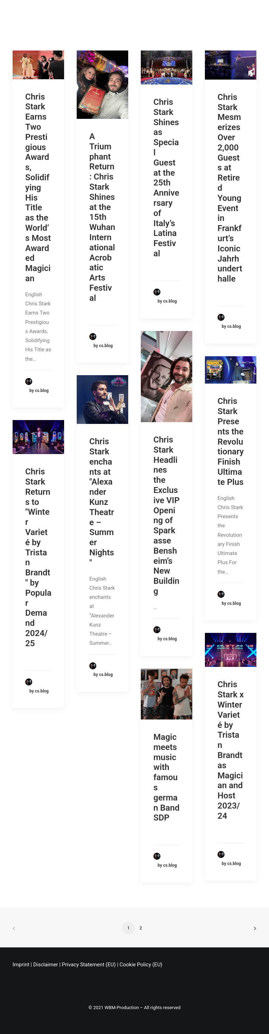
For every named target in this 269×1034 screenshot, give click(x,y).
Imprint (21, 964)
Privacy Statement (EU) (89, 964)
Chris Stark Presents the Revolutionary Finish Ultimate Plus (231, 441)
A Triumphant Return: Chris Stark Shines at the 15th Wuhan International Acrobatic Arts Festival (102, 217)
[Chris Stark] (21, 11)
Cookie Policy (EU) (140, 964)
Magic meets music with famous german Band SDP (166, 777)
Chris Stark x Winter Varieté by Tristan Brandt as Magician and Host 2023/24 (231, 750)
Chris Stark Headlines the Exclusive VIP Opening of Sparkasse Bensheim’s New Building (166, 515)
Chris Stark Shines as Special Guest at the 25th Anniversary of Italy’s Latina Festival (166, 177)
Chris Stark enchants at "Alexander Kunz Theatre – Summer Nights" (101, 502)
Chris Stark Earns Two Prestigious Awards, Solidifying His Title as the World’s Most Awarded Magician (38, 187)
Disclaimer (45, 964)
